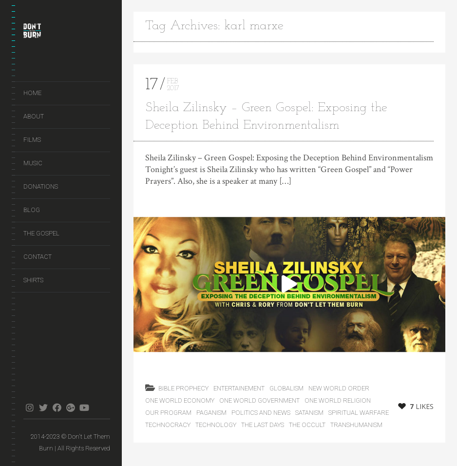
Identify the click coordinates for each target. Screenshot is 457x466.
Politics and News (260, 412)
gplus (70, 407)
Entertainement (239, 388)
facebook (57, 407)
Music (32, 163)
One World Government (259, 400)
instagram (29, 407)
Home (32, 93)
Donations (40, 186)
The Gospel (41, 233)
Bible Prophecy (183, 388)
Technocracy (167, 424)
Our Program (168, 412)
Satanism (309, 412)
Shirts (33, 280)
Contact (37, 256)
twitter (43, 407)
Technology (215, 424)
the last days (262, 424)
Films (32, 139)
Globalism (286, 388)
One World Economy (179, 400)
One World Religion (338, 400)
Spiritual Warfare (358, 412)
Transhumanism (356, 424)
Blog (31, 210)
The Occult (307, 424)
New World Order (338, 388)
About (33, 116)
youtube (84, 407)
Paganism (211, 412)
